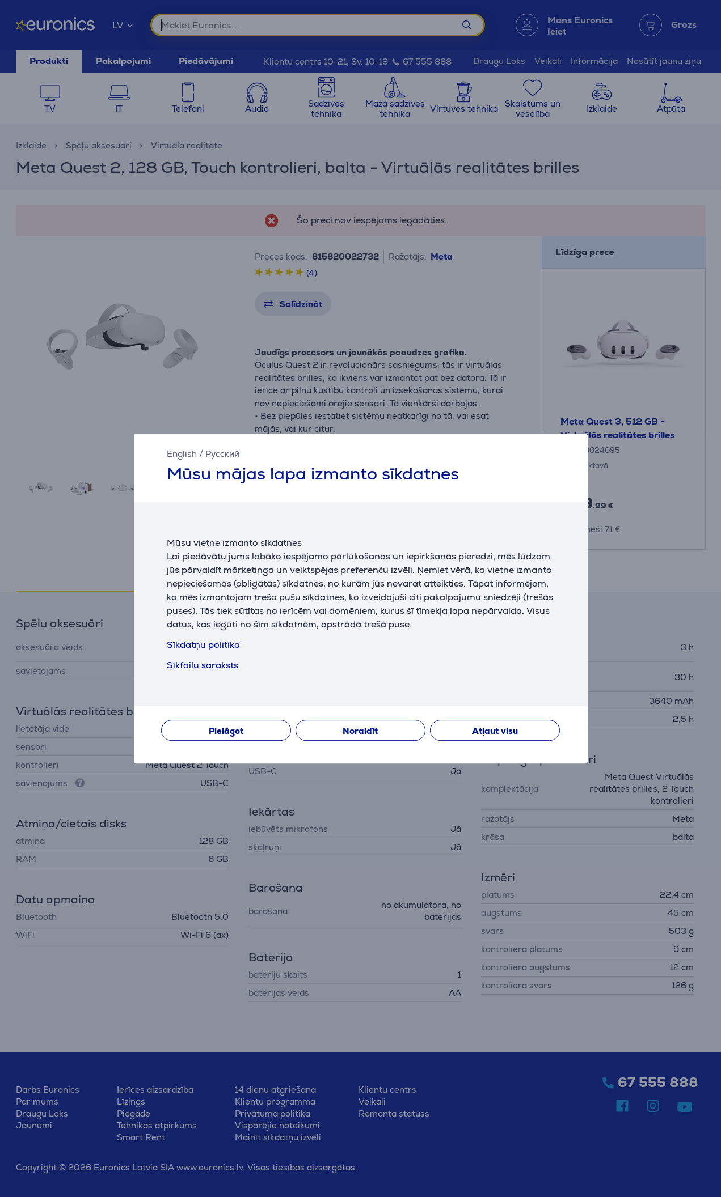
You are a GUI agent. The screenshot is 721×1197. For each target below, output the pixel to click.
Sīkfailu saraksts (202, 665)
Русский (222, 453)
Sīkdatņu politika (203, 645)
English (182, 453)
